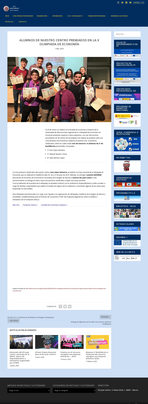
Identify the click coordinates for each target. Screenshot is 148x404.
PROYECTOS (9, 18)
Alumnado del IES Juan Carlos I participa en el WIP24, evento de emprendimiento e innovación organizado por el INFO (20, 354)
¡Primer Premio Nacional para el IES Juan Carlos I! (45, 350)
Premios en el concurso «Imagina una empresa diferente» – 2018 (70, 351)
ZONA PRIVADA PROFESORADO (23, 12)
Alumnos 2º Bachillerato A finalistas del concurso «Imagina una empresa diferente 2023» (97, 352)
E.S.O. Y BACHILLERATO (75, 12)
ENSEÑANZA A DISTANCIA (119, 12)
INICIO (7, 12)
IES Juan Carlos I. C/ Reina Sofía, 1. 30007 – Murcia (118, 386)
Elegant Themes (24, 401)
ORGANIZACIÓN (42, 12)
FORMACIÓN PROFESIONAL (96, 12)
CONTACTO (22, 18)
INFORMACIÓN (57, 12)
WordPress (50, 401)
